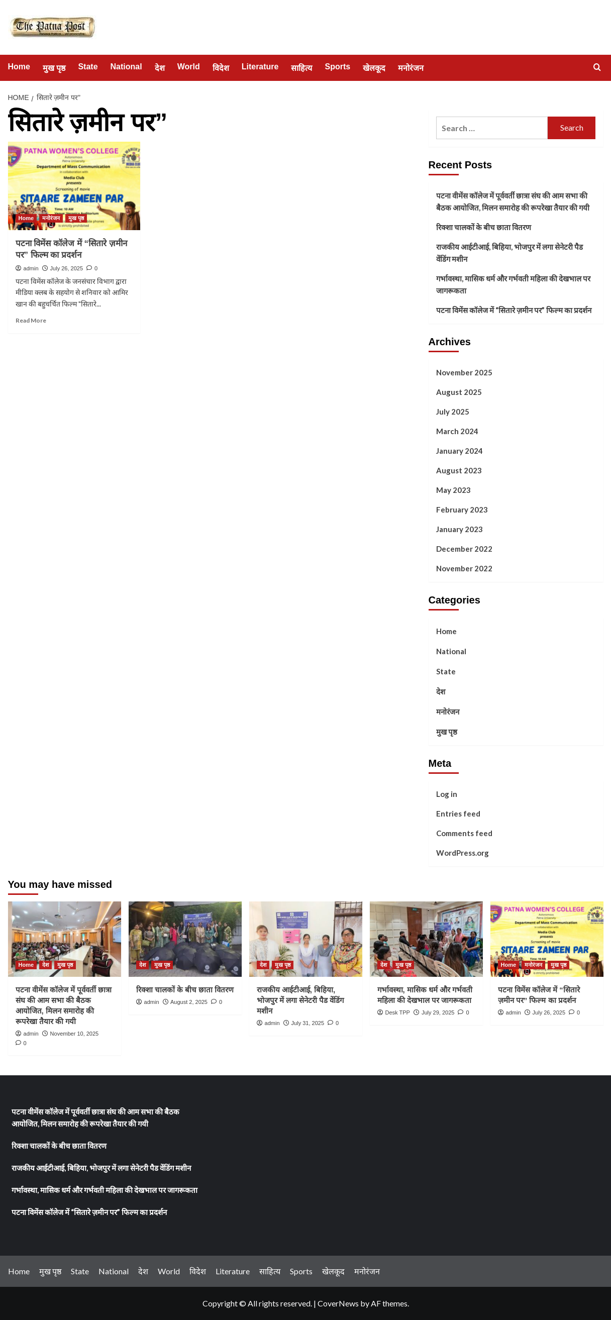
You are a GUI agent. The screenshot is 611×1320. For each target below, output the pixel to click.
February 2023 (462, 509)
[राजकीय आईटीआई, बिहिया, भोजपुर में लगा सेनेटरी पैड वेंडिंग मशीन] (305, 939)
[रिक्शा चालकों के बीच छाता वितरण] (185, 939)
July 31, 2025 (307, 1023)
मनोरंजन (411, 68)
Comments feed (464, 833)
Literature (260, 66)
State (87, 66)
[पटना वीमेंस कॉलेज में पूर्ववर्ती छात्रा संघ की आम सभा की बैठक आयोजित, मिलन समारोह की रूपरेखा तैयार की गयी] (64, 939)
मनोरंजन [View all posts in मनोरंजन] (51, 218)
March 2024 (457, 431)
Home (19, 66)
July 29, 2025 (438, 1012)
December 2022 (464, 548)
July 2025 (452, 411)
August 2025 (459, 391)
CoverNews (338, 1303)
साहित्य (301, 68)
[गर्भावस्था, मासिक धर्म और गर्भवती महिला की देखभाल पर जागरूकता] (426, 939)
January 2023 (459, 529)
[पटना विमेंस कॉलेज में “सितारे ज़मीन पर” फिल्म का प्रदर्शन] (74, 186)
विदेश (221, 68)
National (126, 66)
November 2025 (464, 372)
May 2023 (453, 489)
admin (31, 268)
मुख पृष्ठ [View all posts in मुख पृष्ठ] (76, 218)
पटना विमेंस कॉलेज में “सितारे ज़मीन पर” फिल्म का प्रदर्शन (513, 310)
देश (160, 68)
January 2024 (459, 450)
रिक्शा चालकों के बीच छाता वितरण (483, 227)
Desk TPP (397, 1012)
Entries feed (458, 813)
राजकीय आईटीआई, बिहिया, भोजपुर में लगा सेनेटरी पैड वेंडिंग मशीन (509, 252)
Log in (446, 793)
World (188, 66)
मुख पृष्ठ (54, 68)
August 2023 (459, 470)
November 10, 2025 (74, 1034)
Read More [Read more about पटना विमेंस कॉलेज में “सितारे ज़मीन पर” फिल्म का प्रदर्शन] (31, 320)
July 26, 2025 (66, 268)
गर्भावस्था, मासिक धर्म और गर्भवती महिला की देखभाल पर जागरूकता (513, 284)
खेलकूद (374, 68)
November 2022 (464, 568)
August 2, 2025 (189, 1002)
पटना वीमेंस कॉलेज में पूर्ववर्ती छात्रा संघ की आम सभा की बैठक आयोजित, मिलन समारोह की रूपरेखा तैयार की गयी (512, 201)
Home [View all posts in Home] (26, 218)
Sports (337, 66)
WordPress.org (462, 852)
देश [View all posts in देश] (45, 965)
